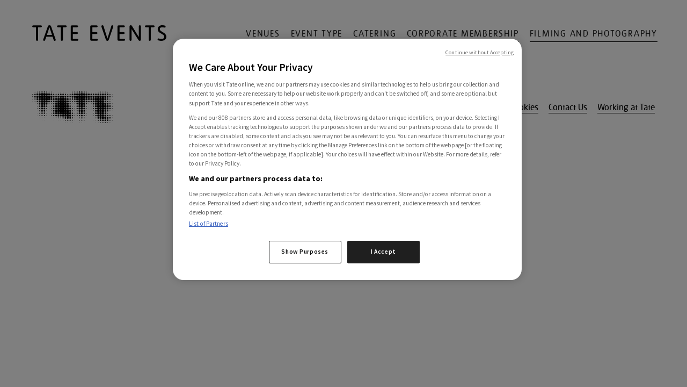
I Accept (383, 251)
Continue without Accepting (479, 52)
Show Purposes (304, 251)
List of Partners (208, 223)
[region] (347, 159)
